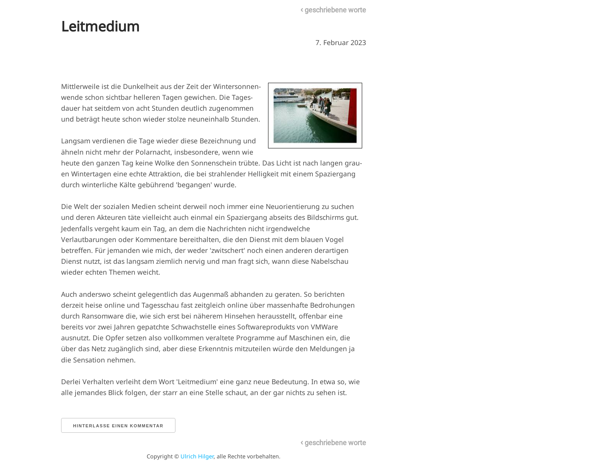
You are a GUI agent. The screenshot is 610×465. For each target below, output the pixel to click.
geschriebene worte (333, 10)
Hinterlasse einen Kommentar (118, 425)
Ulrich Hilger (197, 456)
